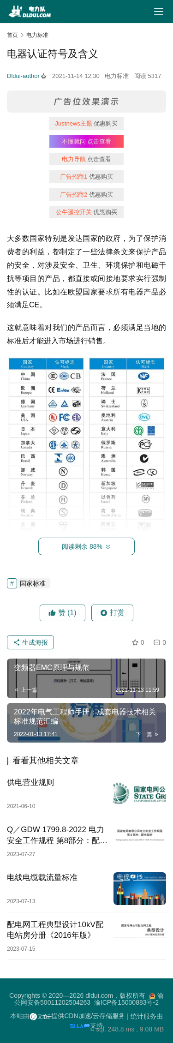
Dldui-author (27, 75)
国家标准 (33, 583)
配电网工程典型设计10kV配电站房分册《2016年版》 (55, 930)
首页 (12, 35)
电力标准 (117, 75)
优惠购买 (86, 123)
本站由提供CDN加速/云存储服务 (67, 1015)
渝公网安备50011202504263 (89, 999)
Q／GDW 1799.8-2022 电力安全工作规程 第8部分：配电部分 (57, 835)
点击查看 (87, 141)
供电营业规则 (30, 782)
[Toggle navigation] (158, 11)
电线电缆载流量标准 (42, 877)
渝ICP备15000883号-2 (126, 1002)
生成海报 (30, 642)
